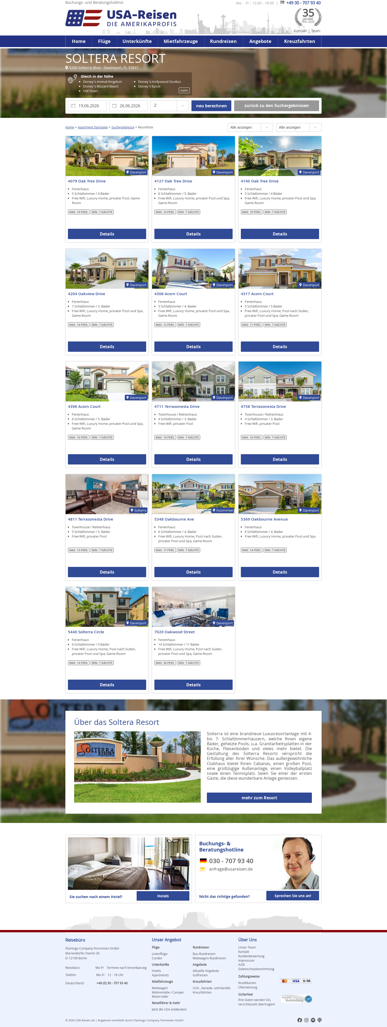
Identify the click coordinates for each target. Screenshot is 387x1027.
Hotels (163, 895)
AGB (241, 964)
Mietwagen (160, 988)
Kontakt (300, 30)
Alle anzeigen (241, 127)
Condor (157, 958)
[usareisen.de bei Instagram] (306, 1020)
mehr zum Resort (259, 798)
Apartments (160, 975)
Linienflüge (160, 954)
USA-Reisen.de (85, 1020)
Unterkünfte (137, 41)
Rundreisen (223, 41)
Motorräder (160, 996)
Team (315, 30)
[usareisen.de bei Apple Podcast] (320, 1020)
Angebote (260, 41)
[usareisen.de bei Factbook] (299, 1020)
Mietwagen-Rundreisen (209, 958)
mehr (184, 90)
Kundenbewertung (251, 956)
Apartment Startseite (93, 127)
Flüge (104, 41)
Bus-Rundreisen (204, 954)
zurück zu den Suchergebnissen (276, 105)
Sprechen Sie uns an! (293, 895)
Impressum (246, 960)
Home (79, 41)
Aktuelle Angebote (206, 971)
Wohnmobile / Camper (168, 992)
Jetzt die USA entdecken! (169, 1009)
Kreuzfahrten (299, 41)
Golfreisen (200, 975)
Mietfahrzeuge (181, 41)
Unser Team (247, 947)
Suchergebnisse (122, 127)
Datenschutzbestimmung (256, 969)
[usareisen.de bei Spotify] (313, 1020)
